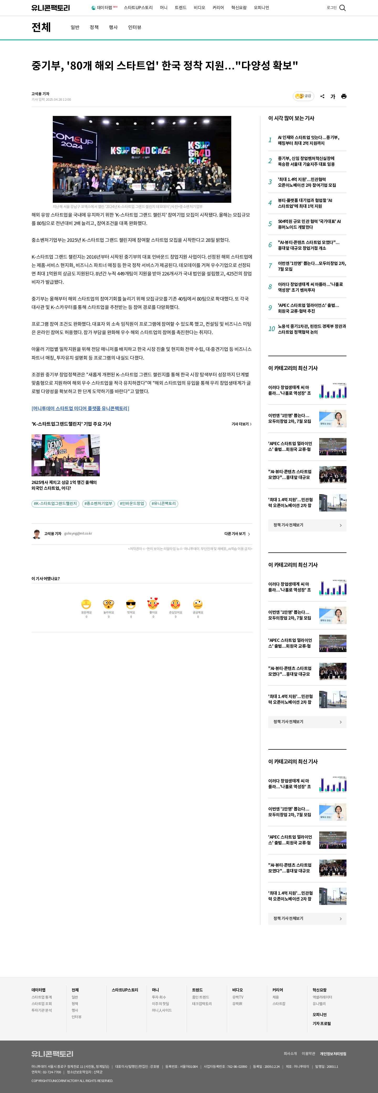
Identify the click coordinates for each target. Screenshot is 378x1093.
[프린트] (343, 96)
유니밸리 (319, 1004)
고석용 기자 (40, 94)
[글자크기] (332, 96)
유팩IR (237, 1004)
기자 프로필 (322, 1023)
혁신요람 (238, 8)
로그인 (332, 8)
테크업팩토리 (202, 1004)
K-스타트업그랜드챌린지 (56, 504)
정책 (94, 27)
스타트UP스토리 (138, 8)
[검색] (342, 8)
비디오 (199, 8)
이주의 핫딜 (160, 1004)
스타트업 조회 (42, 1004)
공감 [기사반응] (308, 96)
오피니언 (261, 8)
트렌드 (180, 8)
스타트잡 (279, 1004)
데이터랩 (107, 8)
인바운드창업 (133, 504)
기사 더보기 (240, 424)
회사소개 (290, 1054)
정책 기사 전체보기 (288, 525)
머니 (163, 8)
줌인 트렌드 (200, 997)
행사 (113, 27)
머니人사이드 (162, 1011)
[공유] (322, 96)
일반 (75, 27)
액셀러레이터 (322, 997)
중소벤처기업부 (99, 504)
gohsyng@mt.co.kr (78, 534)
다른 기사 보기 (234, 534)
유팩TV (237, 997)
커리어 (218, 8)
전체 (41, 28)
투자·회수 (159, 997)
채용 (275, 997)
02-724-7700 (58, 1072)
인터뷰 (134, 27)
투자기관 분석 (42, 1011)
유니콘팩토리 (51, 8)
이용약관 (308, 1054)
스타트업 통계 (42, 997)
